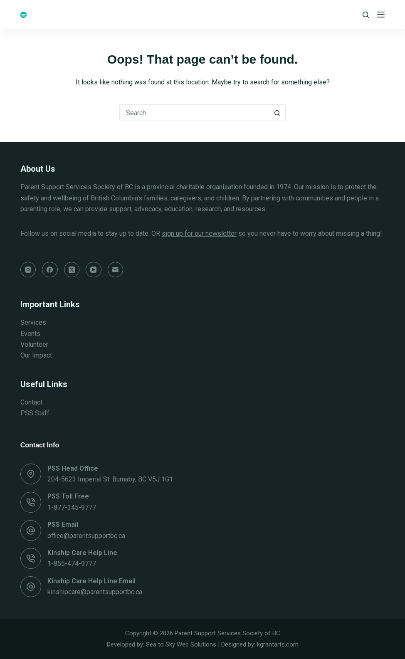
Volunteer (34, 344)
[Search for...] (194, 112)
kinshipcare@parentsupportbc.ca (94, 592)
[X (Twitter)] (72, 270)
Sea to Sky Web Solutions (181, 644)
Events (30, 334)
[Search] (366, 15)
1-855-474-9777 (71, 564)
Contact (31, 402)
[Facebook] (50, 270)
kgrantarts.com (278, 644)
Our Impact (36, 355)
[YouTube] (93, 270)
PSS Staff (34, 413)
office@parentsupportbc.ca (86, 536)
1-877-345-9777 (71, 507)
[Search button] (277, 112)
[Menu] (381, 14)
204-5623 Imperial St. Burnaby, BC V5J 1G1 (110, 479)
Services (33, 322)
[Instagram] (28, 270)
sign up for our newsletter (199, 233)
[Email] (115, 270)
